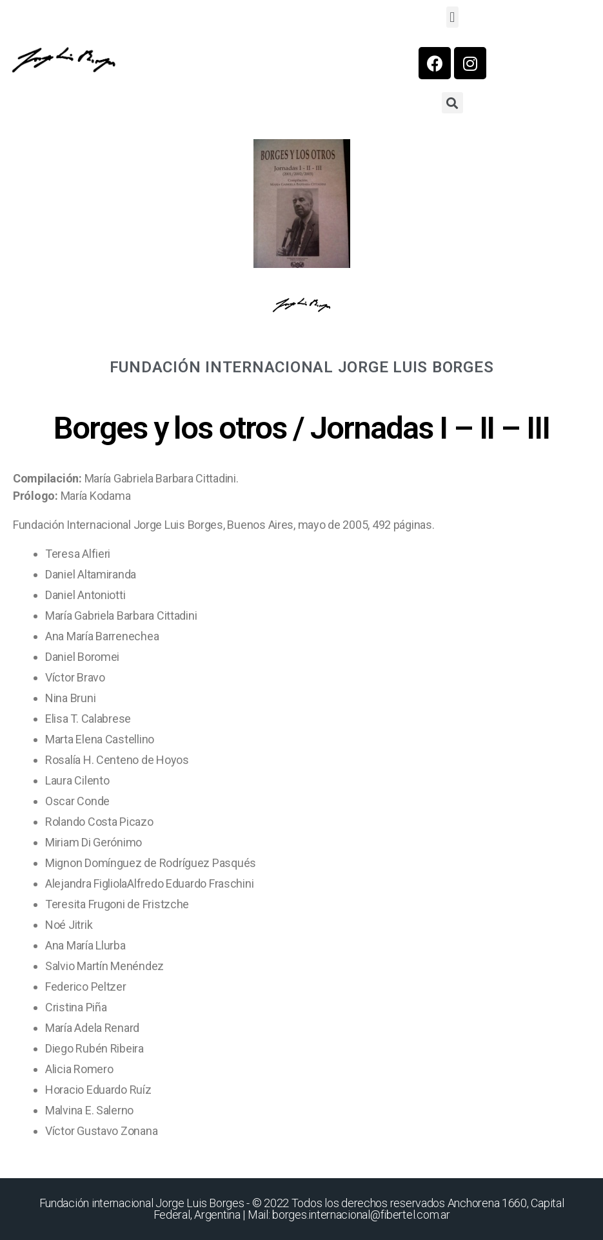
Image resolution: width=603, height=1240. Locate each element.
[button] (452, 17)
